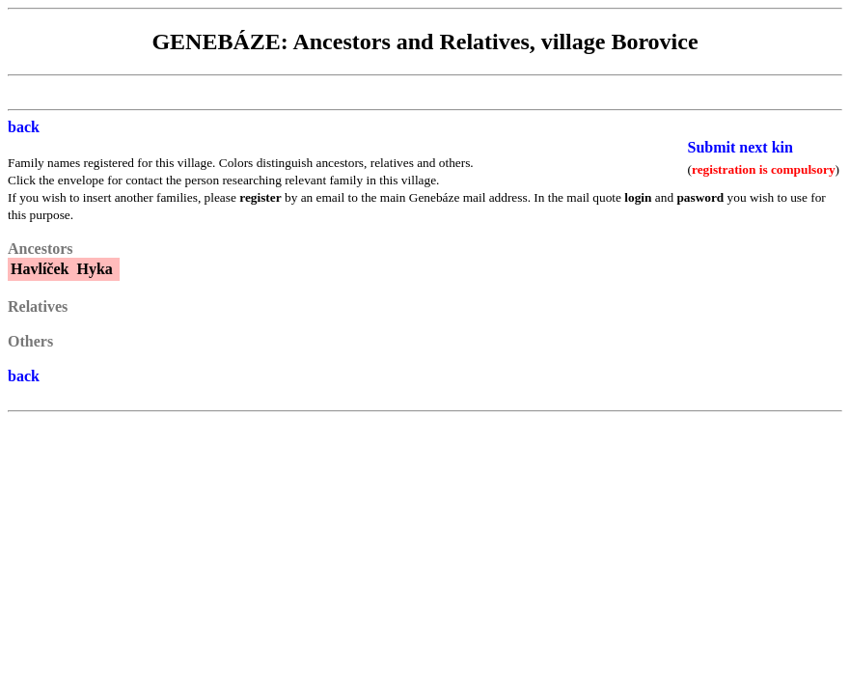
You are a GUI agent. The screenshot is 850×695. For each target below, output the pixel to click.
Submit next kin (740, 147)
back (24, 127)
